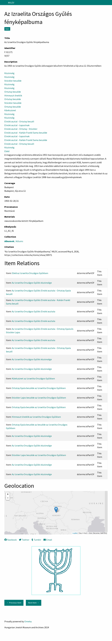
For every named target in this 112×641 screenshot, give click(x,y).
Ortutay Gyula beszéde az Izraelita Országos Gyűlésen (39, 388)
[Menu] (3, 2)
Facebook (10, 539)
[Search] (109, 2)
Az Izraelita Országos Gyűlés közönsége (32, 282)
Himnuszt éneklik (13, 95)
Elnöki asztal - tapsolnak (16, 125)
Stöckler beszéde (12, 80)
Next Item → (33, 602)
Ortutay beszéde (12, 91)
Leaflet (74, 533)
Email (47, 539)
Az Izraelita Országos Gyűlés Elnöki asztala (33, 311)
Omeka (28, 621)
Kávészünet (10, 110)
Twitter (24, 539)
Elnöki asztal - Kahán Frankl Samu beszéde (25, 132)
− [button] (8, 498)
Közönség (9, 73)
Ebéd (6, 151)
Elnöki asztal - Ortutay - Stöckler (20, 128)
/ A (13, 241)
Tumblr (36, 539)
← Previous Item (14, 602)
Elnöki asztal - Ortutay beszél (19, 121)
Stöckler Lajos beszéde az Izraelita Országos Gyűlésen (39, 397)
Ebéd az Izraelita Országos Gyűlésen (30, 273)
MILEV (11, 2)
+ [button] (8, 494)
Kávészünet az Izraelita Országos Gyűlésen (33, 378)
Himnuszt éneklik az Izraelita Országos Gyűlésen (36, 416)
